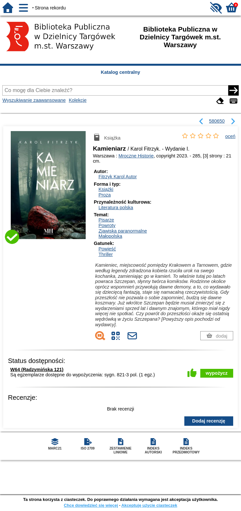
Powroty (106, 225)
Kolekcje (77, 100)
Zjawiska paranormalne (122, 231)
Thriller (105, 254)
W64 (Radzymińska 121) (37, 369)
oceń (230, 136)
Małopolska (110, 236)
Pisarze (106, 219)
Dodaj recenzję (208, 421)
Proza (104, 194)
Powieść (107, 248)
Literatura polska (115, 207)
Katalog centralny (120, 72)
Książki (105, 189)
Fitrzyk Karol (117, 176)
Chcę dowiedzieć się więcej (91, 505)
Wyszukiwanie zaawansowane (33, 100)
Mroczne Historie (136, 155)
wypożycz (217, 373)
